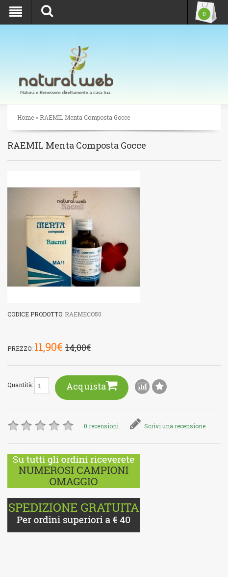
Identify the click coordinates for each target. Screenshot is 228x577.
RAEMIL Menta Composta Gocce (85, 117)
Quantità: (28, 385)
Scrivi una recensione (167, 426)
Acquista (91, 385)
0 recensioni (101, 426)
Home (25, 117)
